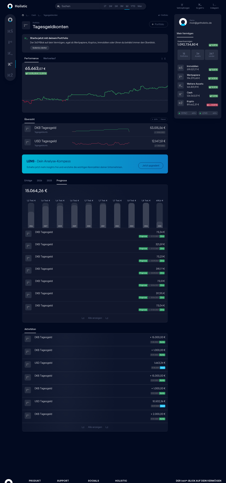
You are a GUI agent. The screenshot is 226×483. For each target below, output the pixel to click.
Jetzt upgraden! (150, 165)
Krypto (190, 101)
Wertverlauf (49, 58)
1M (116, 6)
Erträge (28, 180)
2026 (39, 180)
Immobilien (192, 66)
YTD (133, 6)
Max (140, 6)
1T (105, 6)
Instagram (214, 6)
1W (110, 6)
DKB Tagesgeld (45, 128)
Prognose (62, 180)
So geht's (200, 6)
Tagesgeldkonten (50, 15)
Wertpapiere (193, 75)
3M (121, 6)
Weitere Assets (195, 83)
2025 (49, 180)
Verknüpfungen (183, 6)
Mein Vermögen (185, 33)
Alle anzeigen (94, 318)
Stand (163, 119)
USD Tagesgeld (46, 141)
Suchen (66, 6)
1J (127, 6)
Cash (189, 92)
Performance (31, 58)
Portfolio (158, 24)
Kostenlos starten (40, 48)
